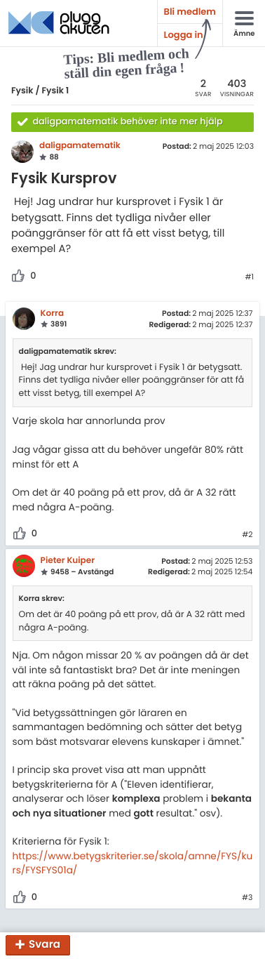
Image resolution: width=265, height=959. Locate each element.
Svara (44, 945)
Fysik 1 (55, 91)
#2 (247, 535)
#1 (249, 277)
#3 (247, 898)
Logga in (183, 34)
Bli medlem (190, 11)
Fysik (22, 91)
